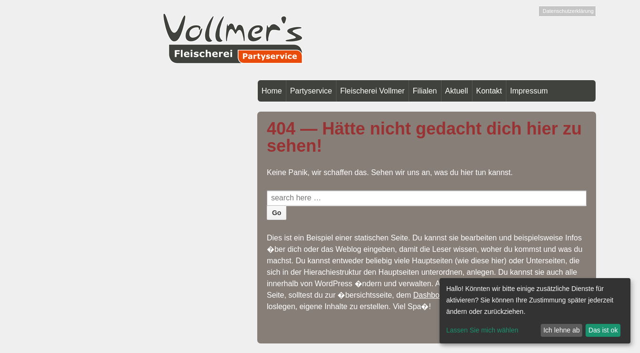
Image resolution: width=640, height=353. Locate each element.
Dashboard (432, 295)
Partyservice (311, 91)
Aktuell (456, 91)
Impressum (529, 91)
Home (272, 91)
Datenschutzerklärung (568, 11)
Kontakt (489, 91)
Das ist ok (603, 330)
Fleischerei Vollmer (372, 91)
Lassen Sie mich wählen (482, 330)
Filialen (425, 91)
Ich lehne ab (561, 330)
